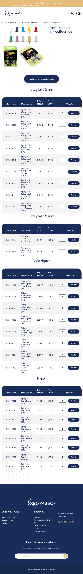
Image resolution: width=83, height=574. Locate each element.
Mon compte (38, 528)
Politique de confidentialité (47, 569)
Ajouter (74, 113)
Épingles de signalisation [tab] (42, 79)
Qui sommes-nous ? (9, 517)
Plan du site (5, 523)
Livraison (37, 517)
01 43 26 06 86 (67, 522)
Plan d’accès (27, 5)
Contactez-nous (8, 520)
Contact (37, 5)
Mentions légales (33, 569)
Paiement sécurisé (40, 525)
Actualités (16, 5)
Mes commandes (40, 531)
